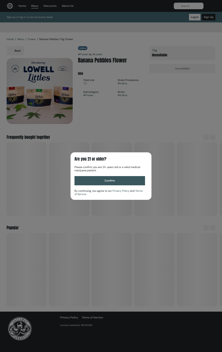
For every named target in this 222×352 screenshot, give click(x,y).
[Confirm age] (109, 180)
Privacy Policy (120, 191)
